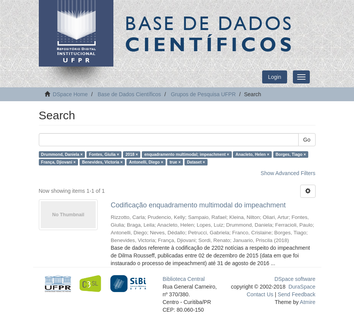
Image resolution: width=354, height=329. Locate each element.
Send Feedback (296, 294)
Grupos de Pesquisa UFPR (203, 94)
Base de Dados (210, 33)
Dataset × (196, 162)
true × (175, 162)
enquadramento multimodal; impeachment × (186, 154)
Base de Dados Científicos (129, 94)
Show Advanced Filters (288, 173)
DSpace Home (70, 94)
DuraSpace (301, 287)
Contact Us (260, 294)
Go (307, 140)
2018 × (131, 154)
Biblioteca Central (184, 279)
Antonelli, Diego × (146, 162)
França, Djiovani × (58, 162)
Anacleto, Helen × (252, 154)
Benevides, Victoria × (102, 162)
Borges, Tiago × (291, 154)
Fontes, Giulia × (104, 154)
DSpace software (295, 279)
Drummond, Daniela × (62, 154)
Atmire (307, 302)
